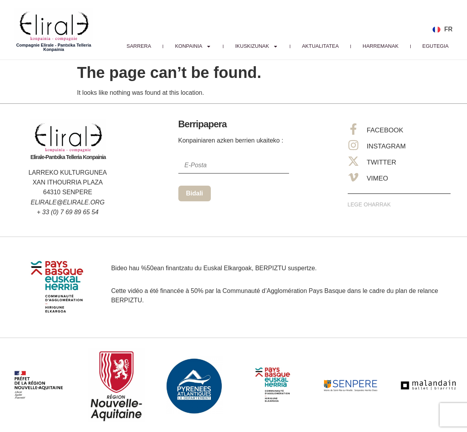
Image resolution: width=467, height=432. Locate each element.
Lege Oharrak (369, 204)
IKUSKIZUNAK (256, 46)
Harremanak (381, 46)
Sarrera (139, 46)
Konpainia (193, 46)
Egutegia (435, 46)
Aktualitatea (320, 46)
